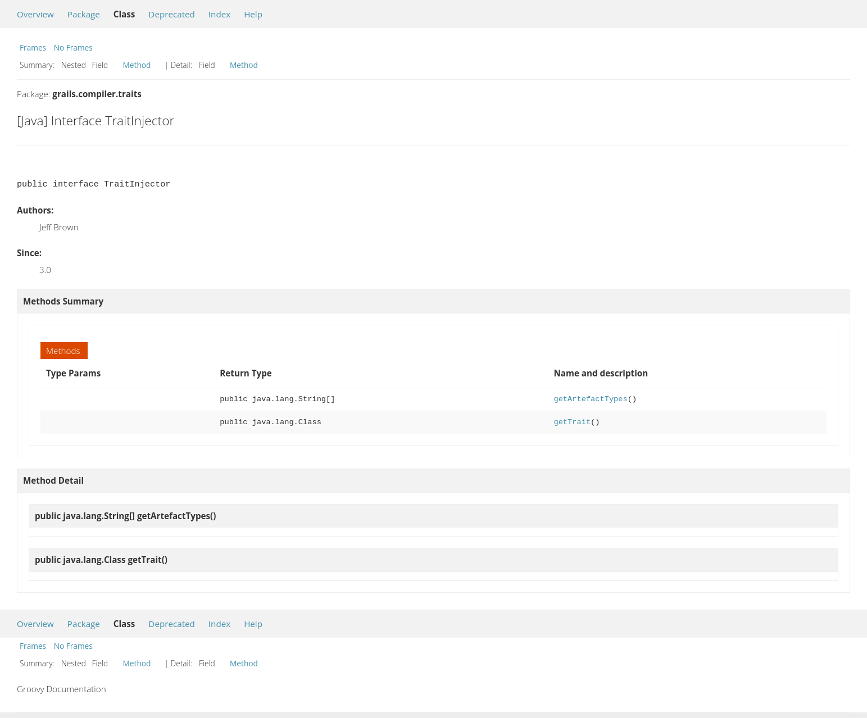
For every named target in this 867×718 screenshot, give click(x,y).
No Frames (73, 47)
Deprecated (171, 14)
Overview (35, 14)
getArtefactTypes (590, 399)
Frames (33, 47)
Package (83, 14)
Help (253, 14)
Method (137, 65)
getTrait (572, 422)
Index (219, 14)
